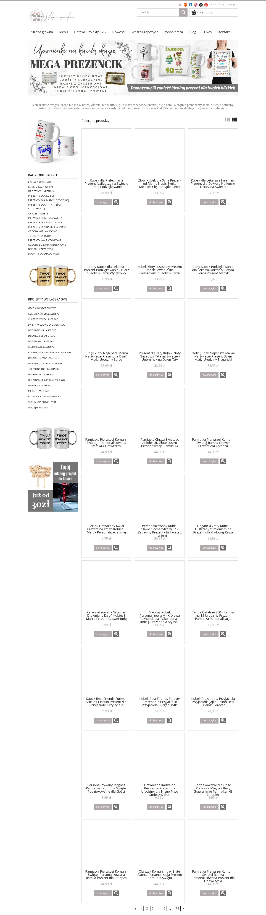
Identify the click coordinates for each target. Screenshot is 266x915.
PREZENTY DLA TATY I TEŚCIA (45, 204)
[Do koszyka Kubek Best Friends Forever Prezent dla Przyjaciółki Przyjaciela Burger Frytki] (156, 721)
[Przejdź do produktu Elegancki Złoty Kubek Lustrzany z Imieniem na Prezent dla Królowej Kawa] (213, 498)
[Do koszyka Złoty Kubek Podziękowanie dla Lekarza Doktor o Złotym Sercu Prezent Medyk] (209, 289)
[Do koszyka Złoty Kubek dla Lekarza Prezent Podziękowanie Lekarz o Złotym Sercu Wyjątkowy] (103, 289)
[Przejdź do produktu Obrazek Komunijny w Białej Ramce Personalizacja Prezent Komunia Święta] (159, 844)
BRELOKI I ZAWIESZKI (40, 249)
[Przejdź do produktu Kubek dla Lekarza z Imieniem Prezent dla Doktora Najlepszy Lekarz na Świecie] (213, 153)
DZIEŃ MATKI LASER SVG (41, 341)
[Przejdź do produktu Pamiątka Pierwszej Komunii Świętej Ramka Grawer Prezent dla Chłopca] (213, 412)
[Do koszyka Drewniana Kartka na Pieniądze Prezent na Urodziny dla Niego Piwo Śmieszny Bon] (156, 807)
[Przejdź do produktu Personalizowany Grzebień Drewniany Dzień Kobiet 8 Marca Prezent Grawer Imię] (106, 585)
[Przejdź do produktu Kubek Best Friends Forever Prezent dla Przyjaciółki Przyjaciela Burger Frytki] (159, 671)
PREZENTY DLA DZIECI (41, 195)
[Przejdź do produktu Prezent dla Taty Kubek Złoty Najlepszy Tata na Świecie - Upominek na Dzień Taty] (159, 326)
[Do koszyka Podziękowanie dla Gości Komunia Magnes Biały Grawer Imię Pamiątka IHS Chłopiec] (209, 807)
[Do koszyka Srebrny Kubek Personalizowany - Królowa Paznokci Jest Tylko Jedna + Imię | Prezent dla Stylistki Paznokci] (156, 634)
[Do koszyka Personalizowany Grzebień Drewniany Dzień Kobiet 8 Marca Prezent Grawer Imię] (103, 634)
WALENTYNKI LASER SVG (41, 374)
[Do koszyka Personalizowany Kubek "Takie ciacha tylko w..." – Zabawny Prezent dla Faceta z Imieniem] (156, 548)
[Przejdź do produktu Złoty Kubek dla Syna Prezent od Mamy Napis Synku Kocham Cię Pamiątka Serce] (159, 153)
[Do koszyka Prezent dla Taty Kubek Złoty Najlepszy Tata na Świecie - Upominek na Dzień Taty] (156, 375)
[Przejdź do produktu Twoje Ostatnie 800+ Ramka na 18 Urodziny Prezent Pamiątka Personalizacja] (213, 585)
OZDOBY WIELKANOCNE (42, 231)
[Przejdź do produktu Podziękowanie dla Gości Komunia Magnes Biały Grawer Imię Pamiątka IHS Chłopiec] (213, 758)
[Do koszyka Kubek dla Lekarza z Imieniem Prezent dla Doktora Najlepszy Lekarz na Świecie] (209, 202)
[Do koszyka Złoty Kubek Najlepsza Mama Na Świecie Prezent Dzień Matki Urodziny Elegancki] (209, 375)
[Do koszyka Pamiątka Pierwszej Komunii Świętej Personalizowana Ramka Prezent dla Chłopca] (103, 893)
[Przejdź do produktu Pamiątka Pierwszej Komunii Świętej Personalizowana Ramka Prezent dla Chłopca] (106, 844)
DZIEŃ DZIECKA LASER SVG (42, 330)
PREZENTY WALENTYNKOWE (45, 240)
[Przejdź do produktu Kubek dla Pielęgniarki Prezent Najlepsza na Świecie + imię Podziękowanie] (106, 153)
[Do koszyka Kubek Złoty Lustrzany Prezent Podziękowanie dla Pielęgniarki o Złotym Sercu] (156, 289)
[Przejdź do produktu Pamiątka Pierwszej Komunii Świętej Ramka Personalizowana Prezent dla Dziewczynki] (213, 844)
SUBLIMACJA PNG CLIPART (42, 402)
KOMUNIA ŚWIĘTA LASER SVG (43, 313)
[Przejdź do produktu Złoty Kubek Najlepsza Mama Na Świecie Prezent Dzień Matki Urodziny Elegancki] (213, 326)
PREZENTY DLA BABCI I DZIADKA (47, 227)
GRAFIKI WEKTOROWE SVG (42, 308)
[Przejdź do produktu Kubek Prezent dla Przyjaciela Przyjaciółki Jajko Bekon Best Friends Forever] (213, 671)
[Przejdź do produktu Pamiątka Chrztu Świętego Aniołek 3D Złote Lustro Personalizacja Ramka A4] (159, 412)
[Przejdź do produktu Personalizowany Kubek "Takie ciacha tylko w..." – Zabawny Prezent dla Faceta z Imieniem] (159, 498)
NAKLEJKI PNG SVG (38, 407)
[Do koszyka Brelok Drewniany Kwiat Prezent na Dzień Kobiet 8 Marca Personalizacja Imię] (103, 548)
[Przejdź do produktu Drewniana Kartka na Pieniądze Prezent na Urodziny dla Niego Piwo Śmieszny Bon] (159, 758)
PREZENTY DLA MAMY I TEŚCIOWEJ (48, 200)
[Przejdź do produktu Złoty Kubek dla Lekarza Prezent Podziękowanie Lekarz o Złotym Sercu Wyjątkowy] (106, 239)
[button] (116, 202)
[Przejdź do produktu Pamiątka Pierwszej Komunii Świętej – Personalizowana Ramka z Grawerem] (106, 412)
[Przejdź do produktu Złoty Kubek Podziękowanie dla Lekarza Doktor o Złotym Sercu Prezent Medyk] (213, 239)
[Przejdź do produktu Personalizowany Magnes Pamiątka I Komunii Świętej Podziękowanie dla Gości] (106, 758)
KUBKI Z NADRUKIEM (40, 186)
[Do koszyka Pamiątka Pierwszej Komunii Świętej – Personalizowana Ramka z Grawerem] (103, 461)
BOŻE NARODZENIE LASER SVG (44, 396)
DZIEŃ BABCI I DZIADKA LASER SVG (46, 380)
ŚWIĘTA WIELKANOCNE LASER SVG (46, 324)
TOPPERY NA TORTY (40, 235)
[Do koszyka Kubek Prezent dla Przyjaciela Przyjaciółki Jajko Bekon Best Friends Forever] (209, 721)
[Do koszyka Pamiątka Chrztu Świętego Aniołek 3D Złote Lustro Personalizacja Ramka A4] (156, 461)
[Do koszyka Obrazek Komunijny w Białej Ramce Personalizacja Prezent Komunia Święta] (156, 893)
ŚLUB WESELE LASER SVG (41, 346)
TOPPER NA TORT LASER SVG (43, 368)
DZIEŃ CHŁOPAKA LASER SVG (43, 357)
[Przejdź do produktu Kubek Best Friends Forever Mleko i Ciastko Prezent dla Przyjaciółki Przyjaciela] (106, 671)
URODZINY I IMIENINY (41, 191)
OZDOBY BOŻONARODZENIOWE (47, 244)
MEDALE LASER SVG (38, 391)
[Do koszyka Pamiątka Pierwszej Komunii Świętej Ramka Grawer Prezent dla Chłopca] (209, 461)
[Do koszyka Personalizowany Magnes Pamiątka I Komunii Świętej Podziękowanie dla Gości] (103, 807)
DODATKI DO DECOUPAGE (43, 253)
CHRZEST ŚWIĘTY (38, 213)
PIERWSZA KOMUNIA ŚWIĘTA (45, 218)
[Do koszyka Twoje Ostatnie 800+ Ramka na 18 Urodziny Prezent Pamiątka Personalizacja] (209, 634)
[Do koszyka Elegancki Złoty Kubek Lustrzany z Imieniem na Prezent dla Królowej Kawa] (209, 548)
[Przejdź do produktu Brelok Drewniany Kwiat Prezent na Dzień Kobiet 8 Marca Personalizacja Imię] (106, 498)
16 (177, 909)
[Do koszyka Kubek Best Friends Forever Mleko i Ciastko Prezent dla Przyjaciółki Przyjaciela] (103, 721)
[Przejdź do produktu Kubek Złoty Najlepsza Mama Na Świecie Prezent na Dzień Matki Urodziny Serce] (106, 326)
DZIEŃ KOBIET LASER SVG (41, 335)
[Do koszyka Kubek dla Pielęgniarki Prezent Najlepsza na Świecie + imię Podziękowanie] (103, 202)
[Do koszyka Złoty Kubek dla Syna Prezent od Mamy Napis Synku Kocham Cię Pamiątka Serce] (156, 202)
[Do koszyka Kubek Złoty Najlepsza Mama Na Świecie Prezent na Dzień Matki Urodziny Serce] (103, 375)
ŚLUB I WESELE (37, 209)
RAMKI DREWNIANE (39, 182)
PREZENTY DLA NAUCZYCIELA (45, 222)
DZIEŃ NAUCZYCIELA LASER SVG (45, 363)
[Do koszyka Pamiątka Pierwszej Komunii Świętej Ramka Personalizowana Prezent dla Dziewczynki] (209, 893)
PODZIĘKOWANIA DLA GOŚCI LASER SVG (49, 352)
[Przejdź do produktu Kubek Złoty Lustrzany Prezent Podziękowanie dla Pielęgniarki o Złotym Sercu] (159, 239)
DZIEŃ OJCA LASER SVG (40, 385)
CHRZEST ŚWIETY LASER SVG (43, 319)
